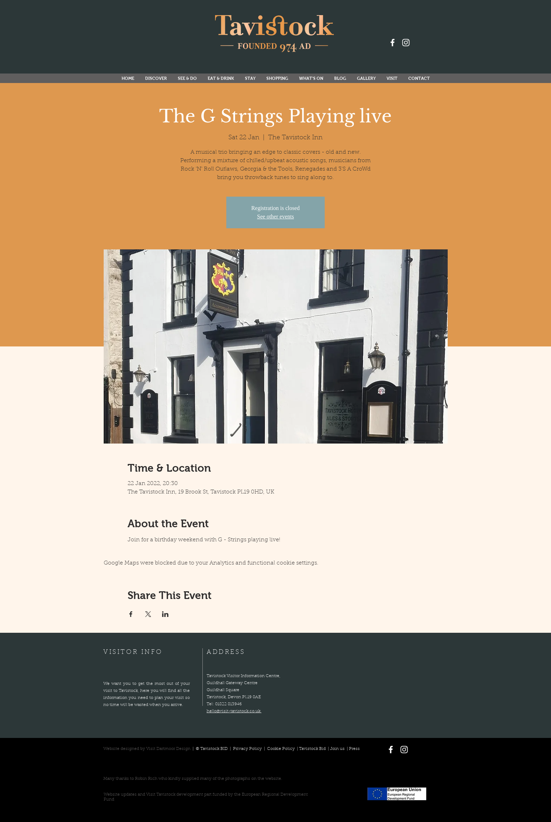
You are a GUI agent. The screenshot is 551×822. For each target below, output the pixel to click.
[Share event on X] (148, 614)
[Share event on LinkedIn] (165, 614)
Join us (337, 749)
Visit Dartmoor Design (168, 749)
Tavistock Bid (313, 749)
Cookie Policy (281, 749)
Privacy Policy (248, 749)
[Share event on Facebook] (131, 614)
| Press (352, 749)
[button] (311, 79)
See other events (275, 216)
